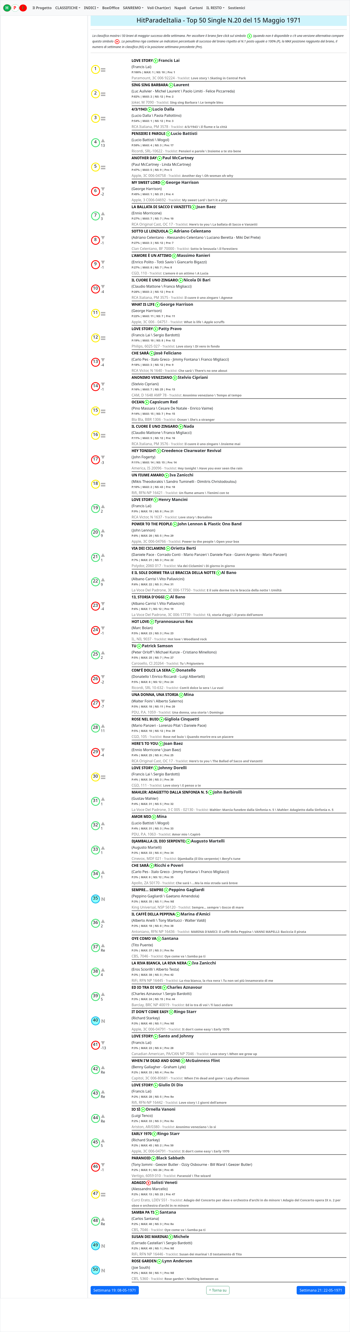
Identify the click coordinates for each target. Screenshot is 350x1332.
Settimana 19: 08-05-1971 (115, 1290)
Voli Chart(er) (159, 7)
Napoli (180, 7)
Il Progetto (42, 7)
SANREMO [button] (132, 7)
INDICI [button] (90, 7)
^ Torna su (218, 1290)
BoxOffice (110, 7)
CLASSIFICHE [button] (66, 7)
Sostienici (236, 7)
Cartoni (196, 7)
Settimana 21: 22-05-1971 (321, 1290)
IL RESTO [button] (214, 7)
